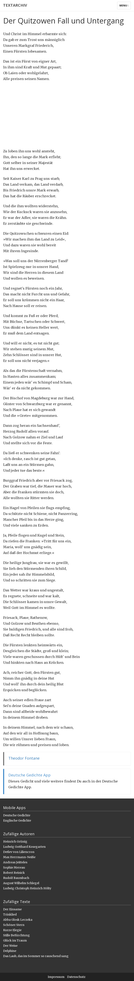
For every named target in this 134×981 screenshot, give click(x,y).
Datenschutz (76, 977)
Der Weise (10, 946)
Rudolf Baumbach (16, 878)
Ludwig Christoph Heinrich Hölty (27, 888)
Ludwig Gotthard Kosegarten (24, 847)
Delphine (9, 951)
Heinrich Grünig (15, 841)
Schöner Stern (13, 925)
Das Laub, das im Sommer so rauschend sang (36, 956)
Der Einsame (12, 909)
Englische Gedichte (17, 820)
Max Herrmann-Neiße (19, 857)
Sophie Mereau (14, 867)
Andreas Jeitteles (15, 862)
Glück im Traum (15, 940)
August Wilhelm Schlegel (21, 883)
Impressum (56, 977)
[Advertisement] (67, 115)
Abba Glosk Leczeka (17, 920)
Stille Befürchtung (16, 935)
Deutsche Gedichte (16, 815)
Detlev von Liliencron (18, 852)
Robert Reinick (14, 873)
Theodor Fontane (24, 758)
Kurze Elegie (12, 930)
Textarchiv (15, 5)
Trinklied (10, 914)
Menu (125, 6)
